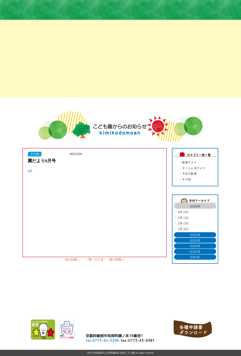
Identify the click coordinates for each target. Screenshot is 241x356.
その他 (186, 179)
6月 (30, 170)
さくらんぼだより (193, 168)
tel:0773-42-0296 (102, 340)
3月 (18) (183, 217)
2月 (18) (183, 223)
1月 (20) (183, 229)
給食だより (189, 162)
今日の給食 (189, 173)
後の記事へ (116, 259)
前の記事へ (72, 259)
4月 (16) (183, 212)
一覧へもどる (94, 259)
